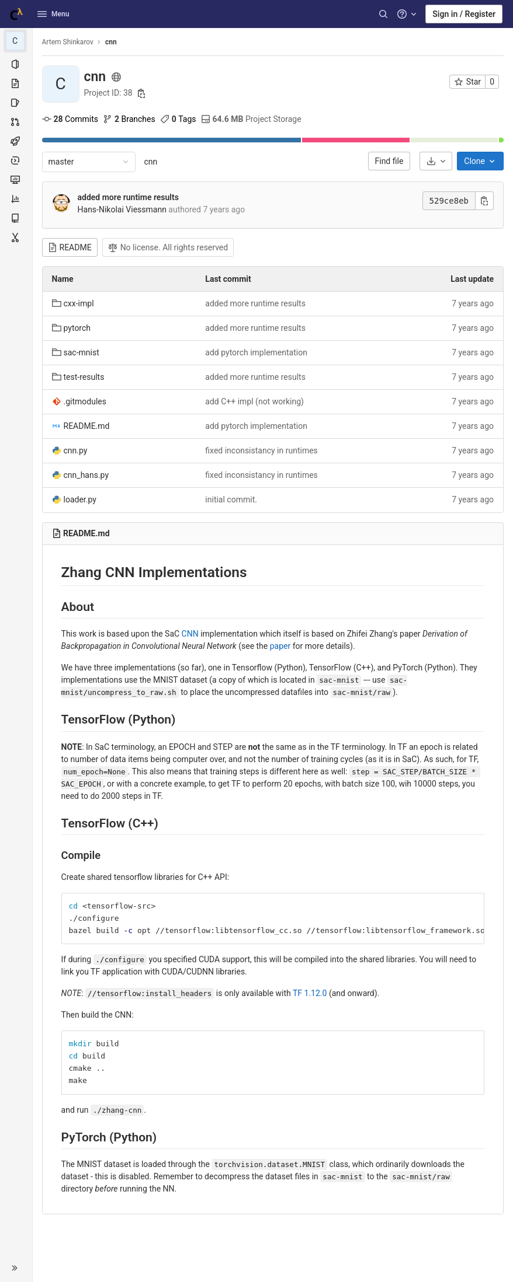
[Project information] (16, 64)
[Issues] (16, 102)
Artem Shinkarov (67, 42)
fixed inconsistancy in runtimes (262, 450)
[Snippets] (16, 237)
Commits (70, 119)
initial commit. (232, 499)
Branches (129, 119)
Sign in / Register (463, 14)
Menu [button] (53, 14)
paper (280, 646)
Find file (389, 161)
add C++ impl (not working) (255, 401)
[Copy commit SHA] (484, 200)
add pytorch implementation (257, 352)
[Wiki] (16, 218)
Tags (178, 119)
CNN (190, 633)
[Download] (436, 161)
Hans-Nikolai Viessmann (122, 209)
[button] (16, 1268)
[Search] (383, 14)
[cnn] (16, 41)
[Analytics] (16, 199)
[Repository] (16, 83)
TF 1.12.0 (310, 993)
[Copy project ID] (142, 93)
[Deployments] (16, 160)
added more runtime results (128, 197)
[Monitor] (16, 179)
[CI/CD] (16, 141)
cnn (151, 161)
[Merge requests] (16, 122)
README (70, 247)
